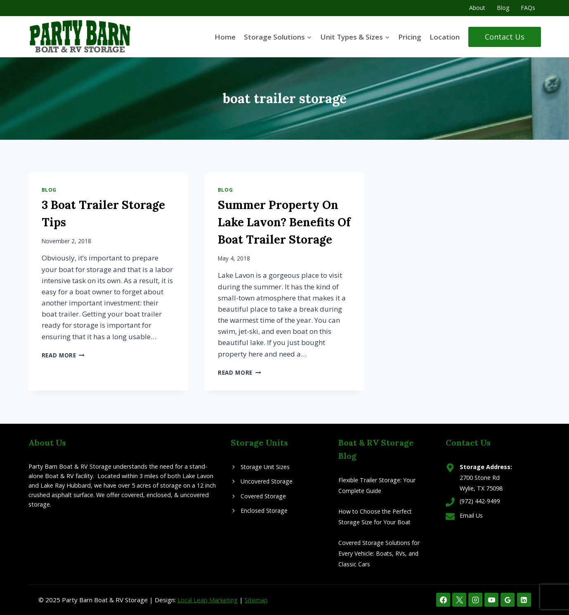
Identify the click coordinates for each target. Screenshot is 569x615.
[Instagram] (475, 600)
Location (445, 37)
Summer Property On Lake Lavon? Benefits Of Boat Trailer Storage (284, 222)
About (477, 8)
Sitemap (256, 600)
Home (225, 37)
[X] (459, 600)
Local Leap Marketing (207, 600)
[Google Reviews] (508, 600)
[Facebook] (443, 600)
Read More (63, 355)
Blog (503, 8)
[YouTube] (491, 600)
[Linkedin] (524, 600)
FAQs (528, 8)
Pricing (409, 37)
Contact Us (504, 37)
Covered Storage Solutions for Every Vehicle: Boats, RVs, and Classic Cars (379, 553)
